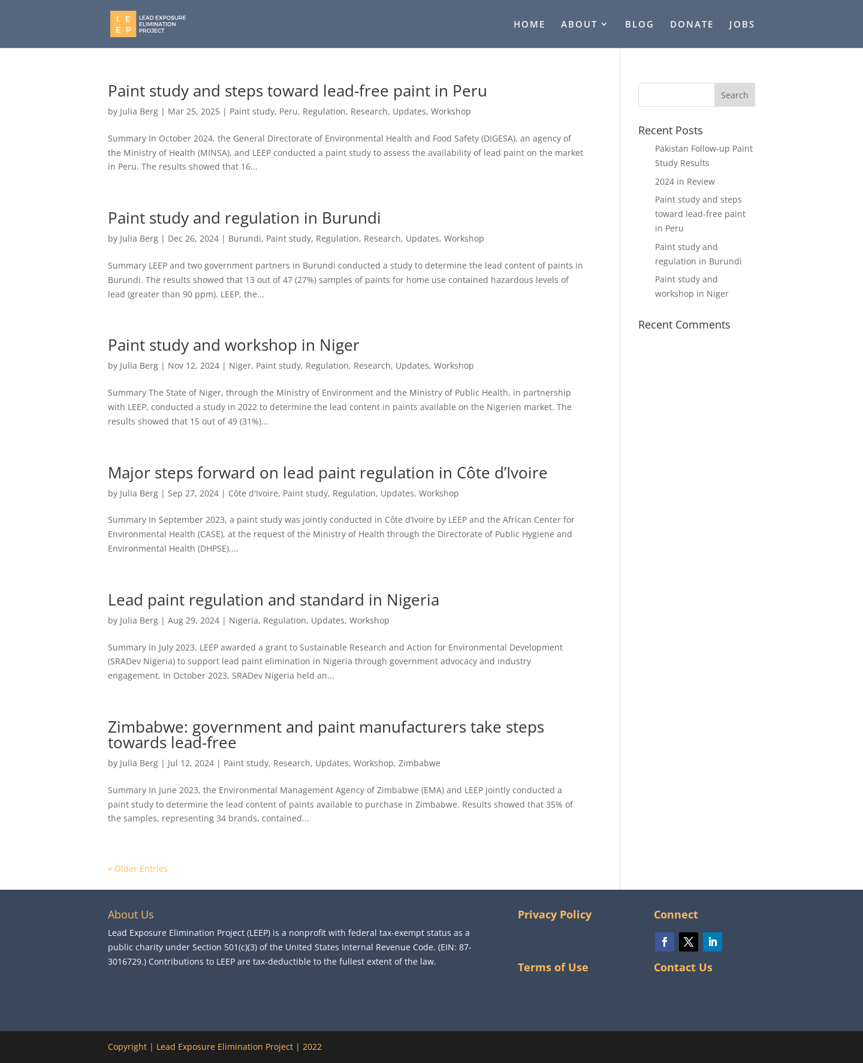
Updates (409, 111)
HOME (529, 25)
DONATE (692, 25)
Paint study (252, 111)
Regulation (324, 111)
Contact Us (683, 967)
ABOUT (579, 25)
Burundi (244, 238)
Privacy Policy (555, 914)
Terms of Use (553, 967)
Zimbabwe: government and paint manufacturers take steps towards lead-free (326, 734)
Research (369, 111)
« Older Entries (138, 868)
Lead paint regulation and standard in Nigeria (273, 599)
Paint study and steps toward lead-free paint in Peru (297, 90)
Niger (240, 365)
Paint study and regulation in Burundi (244, 217)
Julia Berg (139, 111)
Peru (288, 111)
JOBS (742, 25)
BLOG (639, 25)
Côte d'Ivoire (253, 493)
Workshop (451, 111)
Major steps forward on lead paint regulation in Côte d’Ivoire (328, 472)
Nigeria (243, 620)
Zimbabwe (419, 763)
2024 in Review (685, 181)
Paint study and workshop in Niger (234, 345)
